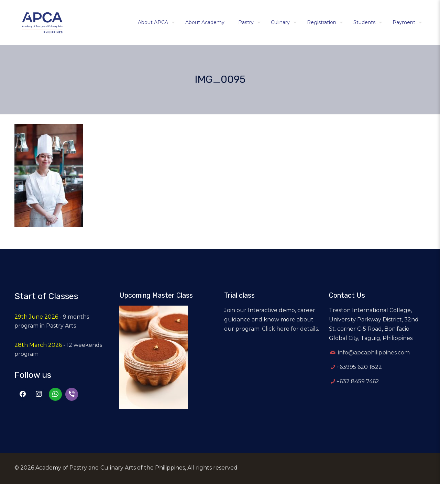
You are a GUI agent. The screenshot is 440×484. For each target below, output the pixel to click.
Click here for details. (290, 329)
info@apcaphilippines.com (374, 352)
